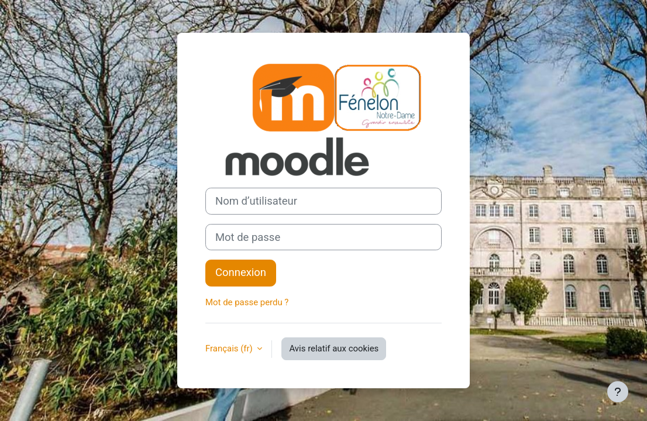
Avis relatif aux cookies (333, 348)
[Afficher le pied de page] (617, 391)
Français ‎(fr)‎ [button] (229, 348)
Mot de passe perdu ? (246, 302)
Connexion (240, 272)
